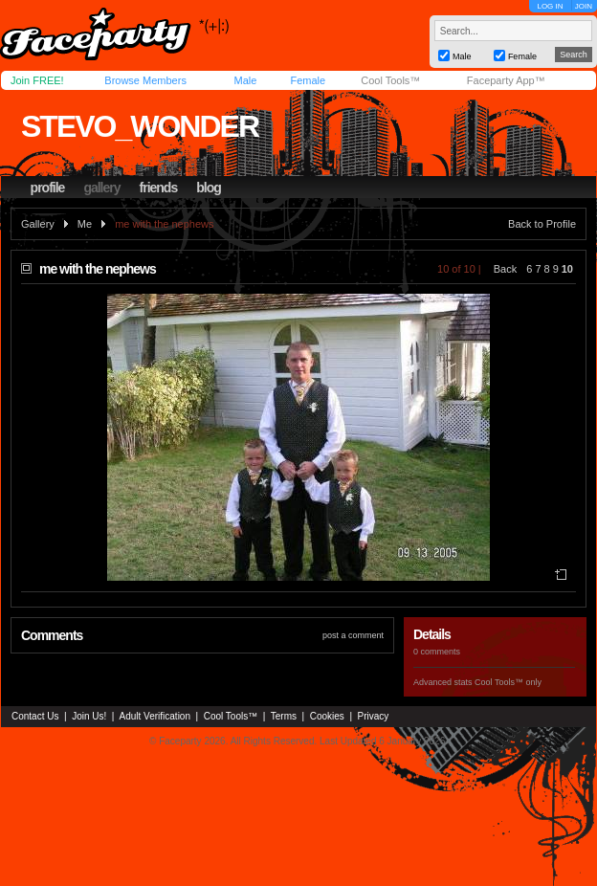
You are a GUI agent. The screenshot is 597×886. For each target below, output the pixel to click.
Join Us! (89, 716)
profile (48, 187)
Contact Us (34, 716)
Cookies (327, 716)
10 (567, 269)
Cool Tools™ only (508, 682)
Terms (284, 716)
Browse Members (145, 80)
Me (84, 224)
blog (208, 187)
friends (159, 187)
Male (244, 80)
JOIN (583, 6)
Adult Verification (154, 716)
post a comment (353, 635)
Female (307, 80)
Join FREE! (37, 80)
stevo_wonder (139, 126)
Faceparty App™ (506, 80)
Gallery (38, 224)
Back (505, 269)
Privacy (373, 716)
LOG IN (550, 6)
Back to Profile (542, 224)
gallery (101, 187)
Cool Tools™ (390, 80)
